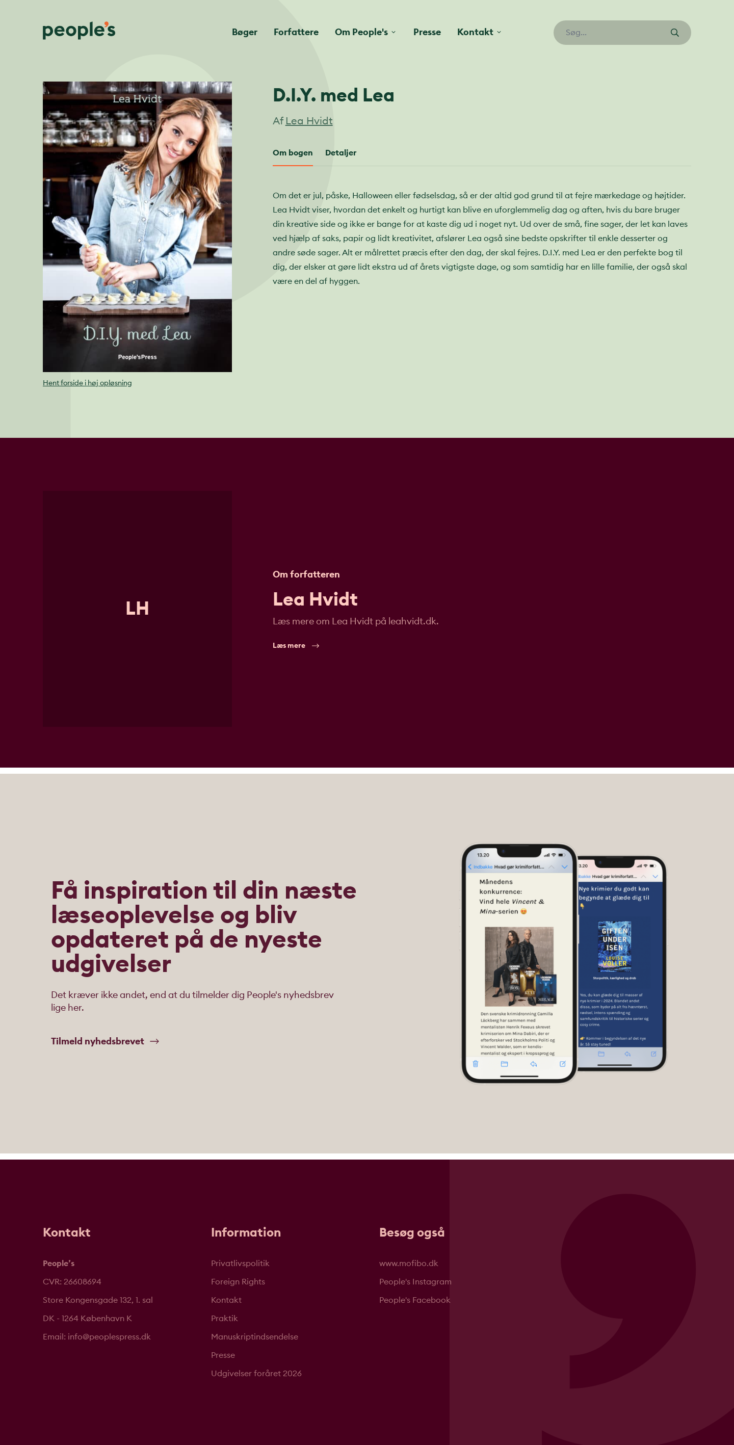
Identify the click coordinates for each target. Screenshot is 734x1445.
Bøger (244, 32)
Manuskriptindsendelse (254, 1337)
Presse (427, 32)
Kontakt (226, 1300)
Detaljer (340, 153)
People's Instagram (415, 1282)
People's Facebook (415, 1300)
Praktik (224, 1319)
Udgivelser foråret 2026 (256, 1374)
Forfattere (296, 32)
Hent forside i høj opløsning (87, 383)
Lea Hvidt (309, 121)
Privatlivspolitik (240, 1263)
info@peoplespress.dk (109, 1337)
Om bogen (293, 153)
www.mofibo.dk (408, 1263)
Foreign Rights (238, 1282)
